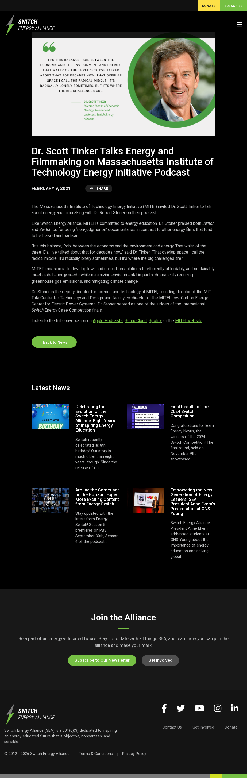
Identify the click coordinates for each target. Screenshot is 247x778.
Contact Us (172, 727)
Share (99, 188)
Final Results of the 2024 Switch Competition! (190, 411)
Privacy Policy (134, 754)
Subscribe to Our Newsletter (102, 660)
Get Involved (160, 660)
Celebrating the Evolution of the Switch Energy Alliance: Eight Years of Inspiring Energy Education (95, 418)
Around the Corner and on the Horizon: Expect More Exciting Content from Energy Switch (97, 497)
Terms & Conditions (96, 754)
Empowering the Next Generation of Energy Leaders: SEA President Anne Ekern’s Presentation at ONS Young (193, 501)
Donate (231, 727)
